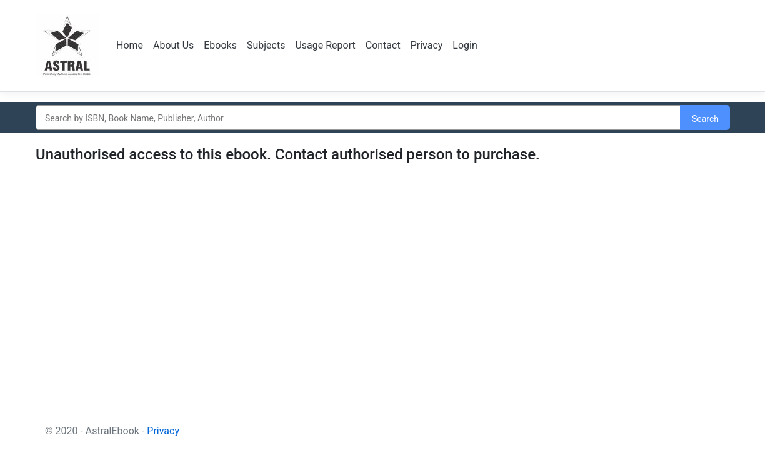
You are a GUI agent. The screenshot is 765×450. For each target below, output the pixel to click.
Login (464, 45)
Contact (383, 45)
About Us (173, 45)
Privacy (427, 45)
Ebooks (220, 45)
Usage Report (325, 45)
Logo (68, 45)
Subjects (266, 45)
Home (129, 45)
